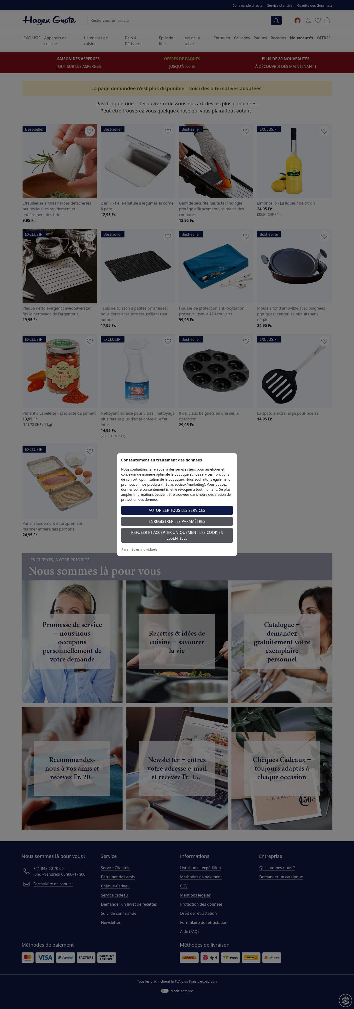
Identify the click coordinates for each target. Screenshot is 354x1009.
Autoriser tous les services (177, 510)
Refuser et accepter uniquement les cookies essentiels (177, 535)
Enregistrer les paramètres (176, 521)
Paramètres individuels (139, 549)
